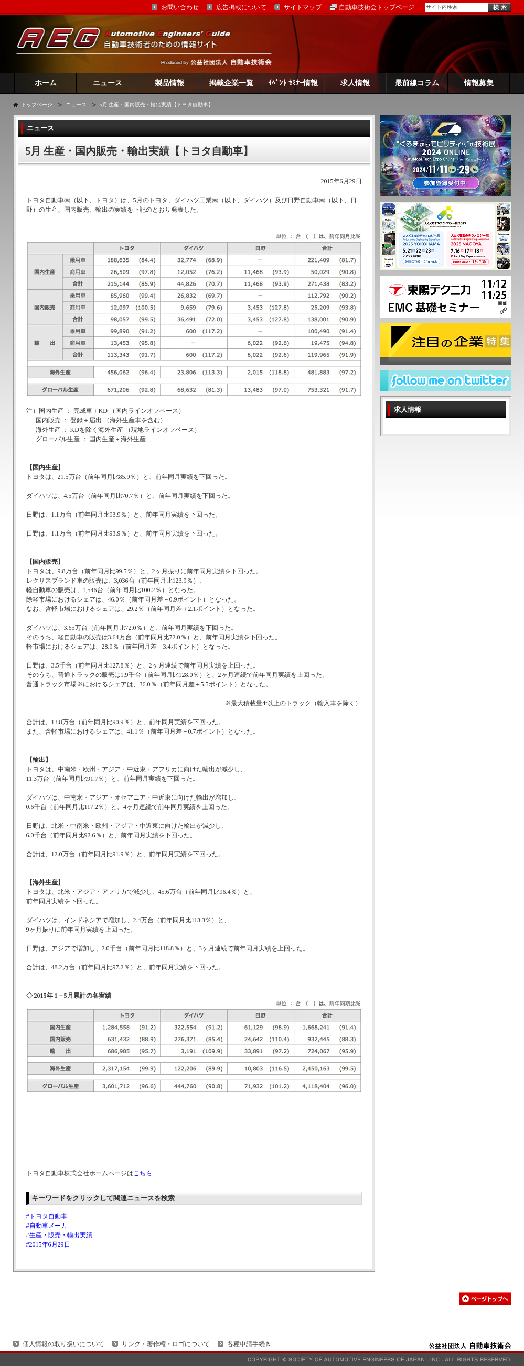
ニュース (107, 83)
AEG (130, 43)
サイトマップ (303, 7)
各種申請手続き (249, 1344)
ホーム (46, 83)
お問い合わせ (180, 7)
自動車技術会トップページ (376, 7)
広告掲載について (241, 7)
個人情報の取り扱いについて (63, 1344)
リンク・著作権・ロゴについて (166, 1344)
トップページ (36, 104)
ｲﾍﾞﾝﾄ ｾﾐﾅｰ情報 (293, 83)
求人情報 (355, 83)
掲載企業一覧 (231, 83)
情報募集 (479, 83)
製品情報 (169, 83)
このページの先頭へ (485, 1298)
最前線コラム (417, 83)
